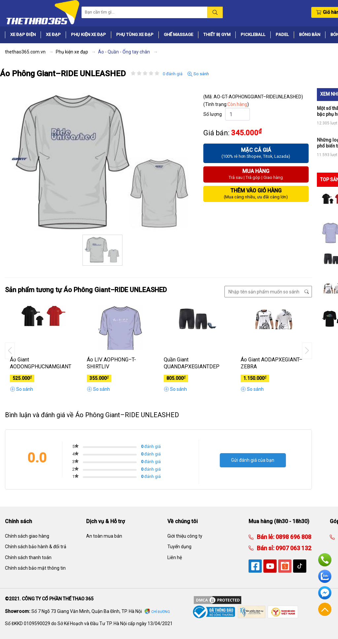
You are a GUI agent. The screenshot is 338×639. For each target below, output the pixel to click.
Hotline (324, 559)
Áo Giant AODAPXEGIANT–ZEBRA (271, 363)
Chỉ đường (160, 612)
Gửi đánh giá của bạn (252, 460)
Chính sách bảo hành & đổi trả (35, 546)
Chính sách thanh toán (28, 557)
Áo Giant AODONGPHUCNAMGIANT (40, 363)
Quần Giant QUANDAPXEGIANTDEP (192, 363)
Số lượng (212, 114)
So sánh (198, 74)
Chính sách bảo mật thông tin (35, 568)
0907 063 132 (292, 548)
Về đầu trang (324, 609)
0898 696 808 (292, 536)
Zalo (324, 576)
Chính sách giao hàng (27, 536)
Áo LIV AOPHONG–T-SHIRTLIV (111, 363)
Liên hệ (174, 557)
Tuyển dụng (179, 546)
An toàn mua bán (104, 536)
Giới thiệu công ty (184, 536)
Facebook (324, 592)
